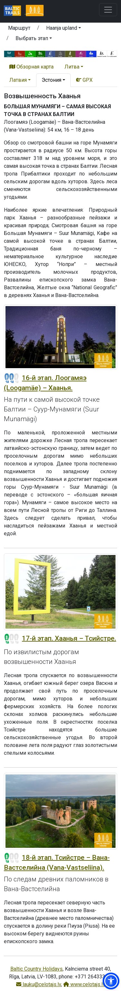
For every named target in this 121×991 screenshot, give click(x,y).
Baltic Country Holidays (36, 969)
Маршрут (19, 28)
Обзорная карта (31, 67)
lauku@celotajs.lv (38, 984)
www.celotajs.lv (84, 984)
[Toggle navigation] (108, 9)
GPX (84, 80)
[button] (63, 29)
